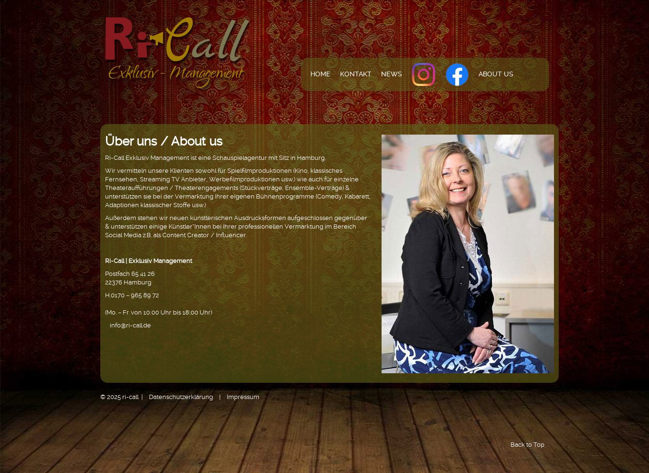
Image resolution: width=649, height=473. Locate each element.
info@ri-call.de (130, 325)
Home (320, 74)
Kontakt (356, 74)
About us (496, 74)
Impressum (243, 396)
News (391, 74)
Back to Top (527, 444)
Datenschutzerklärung (181, 396)
